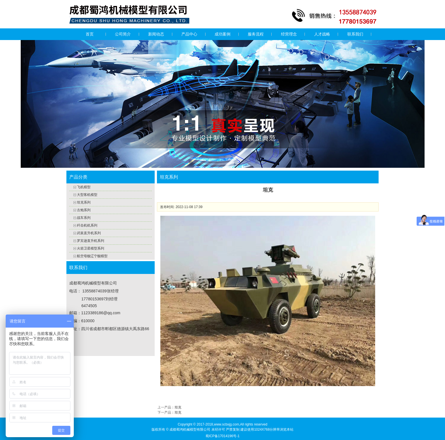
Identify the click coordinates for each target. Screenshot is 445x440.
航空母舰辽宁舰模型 (92, 256)
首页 (90, 34)
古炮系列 (84, 210)
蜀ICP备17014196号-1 (222, 436)
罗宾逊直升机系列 (90, 241)
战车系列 (84, 218)
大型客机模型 (87, 195)
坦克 (178, 407)
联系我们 (355, 34)
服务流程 (256, 34)
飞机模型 (84, 187)
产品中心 (189, 34)
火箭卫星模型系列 (90, 248)
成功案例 (222, 34)
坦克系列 (84, 202)
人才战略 (322, 34)
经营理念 (289, 34)
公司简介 (123, 34)
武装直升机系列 (89, 233)
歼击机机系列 (87, 225)
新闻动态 (156, 34)
